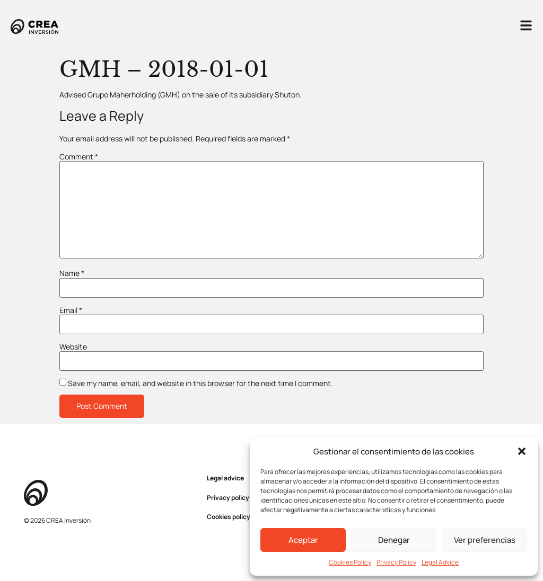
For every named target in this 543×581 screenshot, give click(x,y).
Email (70, 310)
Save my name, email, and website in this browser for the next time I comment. (200, 383)
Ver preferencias (484, 540)
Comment (78, 156)
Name (71, 273)
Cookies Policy (350, 562)
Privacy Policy (396, 562)
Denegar (394, 540)
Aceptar (303, 540)
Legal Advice (440, 562)
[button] (521, 451)
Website (73, 347)
